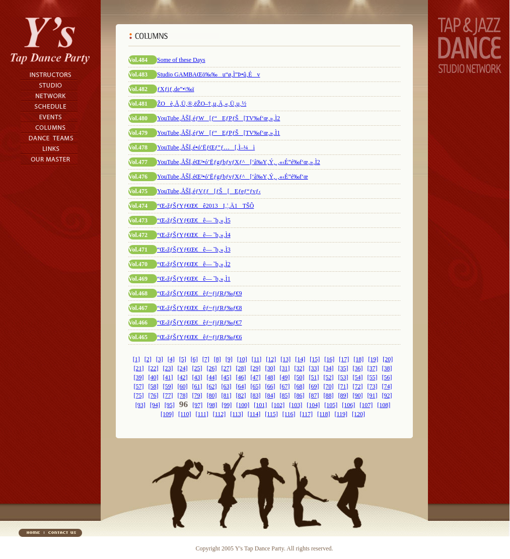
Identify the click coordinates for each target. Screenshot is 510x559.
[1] (136, 359)
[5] (182, 359)
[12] (271, 359)
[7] (205, 359)
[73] (373, 386)
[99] (227, 405)
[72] (358, 386)
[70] (329, 386)
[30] (270, 368)
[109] (167, 414)
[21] (139, 368)
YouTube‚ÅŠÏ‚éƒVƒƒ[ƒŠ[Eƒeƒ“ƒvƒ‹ (209, 191)
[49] (285, 377)
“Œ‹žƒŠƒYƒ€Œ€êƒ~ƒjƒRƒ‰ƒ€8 (199, 307)
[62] (212, 386)
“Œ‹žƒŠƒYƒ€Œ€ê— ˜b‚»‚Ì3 (194, 249)
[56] (387, 377)
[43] (197, 377)
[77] (168, 395)
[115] (271, 414)
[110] (184, 414)
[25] (197, 368)
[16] (329, 359)
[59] (168, 386)
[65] (256, 386)
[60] (183, 386)
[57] (139, 386)
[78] (183, 395)
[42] (183, 377)
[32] (300, 368)
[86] (300, 395)
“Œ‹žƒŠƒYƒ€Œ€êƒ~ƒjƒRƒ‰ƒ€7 (199, 322)
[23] (168, 368)
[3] (159, 359)
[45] (227, 377)
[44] (212, 377)
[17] (344, 359)
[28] (241, 368)
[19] (373, 359)
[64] (241, 386)
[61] (197, 386)
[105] (330, 405)
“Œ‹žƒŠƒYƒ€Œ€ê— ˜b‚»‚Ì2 (194, 264)
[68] (300, 386)
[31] (285, 368)
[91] (373, 395)
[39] (139, 377)
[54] (358, 377)
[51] (314, 377)
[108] (383, 405)
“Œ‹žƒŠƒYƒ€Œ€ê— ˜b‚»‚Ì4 (194, 234)
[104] (313, 405)
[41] (168, 377)
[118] (323, 414)
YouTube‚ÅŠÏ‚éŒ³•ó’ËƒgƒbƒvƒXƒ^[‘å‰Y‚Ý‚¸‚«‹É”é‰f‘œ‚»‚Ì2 (238, 162)
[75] (139, 395)
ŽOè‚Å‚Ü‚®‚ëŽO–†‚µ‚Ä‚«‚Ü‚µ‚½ (201, 103)
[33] (314, 368)
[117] (306, 414)
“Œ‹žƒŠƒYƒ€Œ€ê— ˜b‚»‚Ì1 (194, 278)
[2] (148, 359)
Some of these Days (181, 59)
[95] (170, 405)
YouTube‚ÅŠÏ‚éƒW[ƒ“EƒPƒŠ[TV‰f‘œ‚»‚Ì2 (218, 118)
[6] (194, 359)
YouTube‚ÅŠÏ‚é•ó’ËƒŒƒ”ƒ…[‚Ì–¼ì (206, 147)
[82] (241, 395)
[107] (366, 405)
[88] (329, 395)
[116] (289, 414)
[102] (277, 405)
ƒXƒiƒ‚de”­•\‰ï (175, 89)
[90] (358, 395)
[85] (285, 395)
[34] (329, 368)
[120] (358, 414)
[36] (358, 368)
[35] (343, 368)
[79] (197, 395)
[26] (212, 368)
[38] (387, 368)
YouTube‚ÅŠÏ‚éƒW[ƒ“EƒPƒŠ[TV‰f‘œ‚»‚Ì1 (218, 132)
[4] (171, 359)
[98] (212, 405)
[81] (227, 395)
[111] (202, 414)
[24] (183, 368)
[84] (270, 395)
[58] (154, 386)
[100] (242, 405)
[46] (241, 377)
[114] (254, 414)
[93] (140, 405)
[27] (227, 368)
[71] (343, 386)
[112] (219, 414)
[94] (155, 405)
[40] (154, 377)
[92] (387, 395)
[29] (256, 368)
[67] (285, 386)
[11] (257, 359)
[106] (348, 405)
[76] (154, 395)
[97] (197, 405)
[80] (212, 395)
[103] (295, 405)
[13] (285, 359)
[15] (315, 359)
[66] (270, 386)
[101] (260, 405)
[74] (387, 386)
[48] (270, 377)
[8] (217, 359)
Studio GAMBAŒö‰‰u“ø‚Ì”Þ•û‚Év (208, 74)
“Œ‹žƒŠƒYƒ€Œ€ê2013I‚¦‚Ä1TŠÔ (205, 205)
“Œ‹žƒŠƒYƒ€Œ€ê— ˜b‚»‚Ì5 (194, 220)
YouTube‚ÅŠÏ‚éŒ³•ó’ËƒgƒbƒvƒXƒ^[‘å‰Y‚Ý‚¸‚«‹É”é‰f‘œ (232, 176)
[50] (300, 377)
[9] (229, 359)
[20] (388, 359)
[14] (300, 359)
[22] (154, 368)
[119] (340, 414)
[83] (256, 395)
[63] (227, 386)
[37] (373, 368)
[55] (373, 377)
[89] (343, 395)
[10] (242, 359)
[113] (236, 414)
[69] (314, 386)
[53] (343, 377)
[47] (256, 377)
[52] (329, 377)
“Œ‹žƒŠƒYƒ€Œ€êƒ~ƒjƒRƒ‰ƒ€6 (199, 337)
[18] (358, 359)
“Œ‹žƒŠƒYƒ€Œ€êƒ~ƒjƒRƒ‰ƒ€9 (199, 293)
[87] (314, 395)
